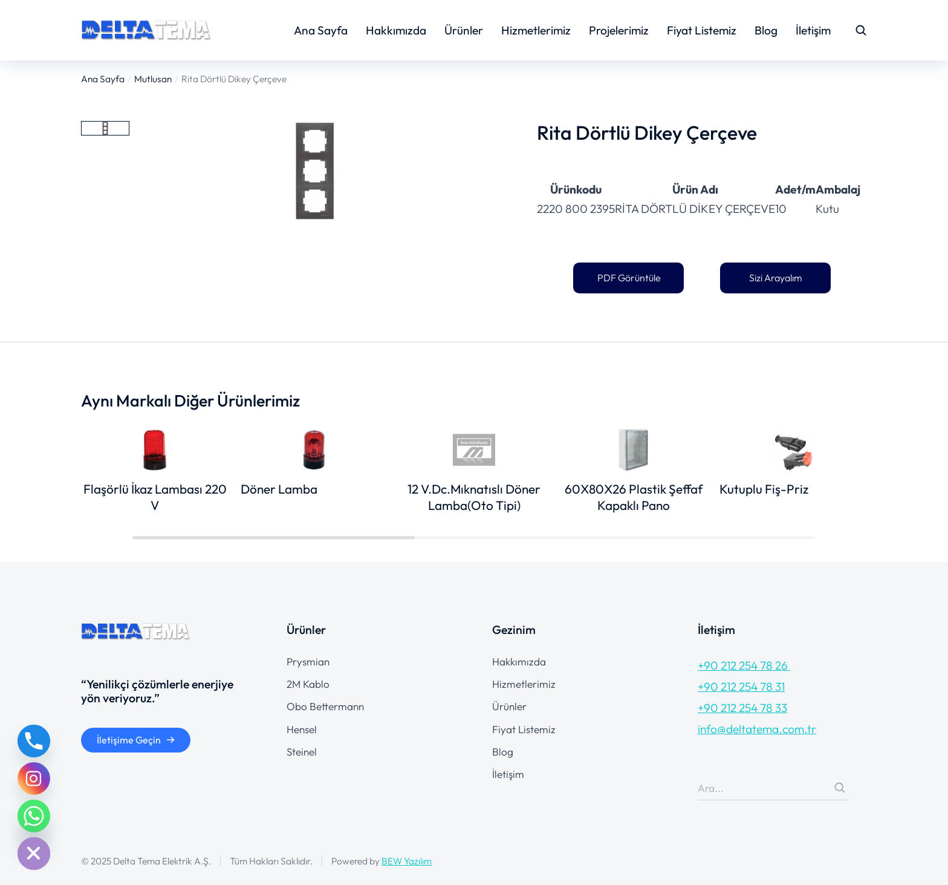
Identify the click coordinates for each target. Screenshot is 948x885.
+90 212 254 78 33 (742, 707)
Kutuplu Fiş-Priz (763, 489)
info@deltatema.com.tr (757, 729)
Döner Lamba (279, 489)
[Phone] (34, 741)
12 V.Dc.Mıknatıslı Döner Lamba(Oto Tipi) (474, 497)
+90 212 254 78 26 (744, 665)
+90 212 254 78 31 (741, 686)
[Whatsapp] (34, 816)
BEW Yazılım (406, 861)
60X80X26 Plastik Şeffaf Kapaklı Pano (634, 497)
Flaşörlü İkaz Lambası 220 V (155, 497)
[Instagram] (34, 778)
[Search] (840, 788)
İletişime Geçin (136, 740)
